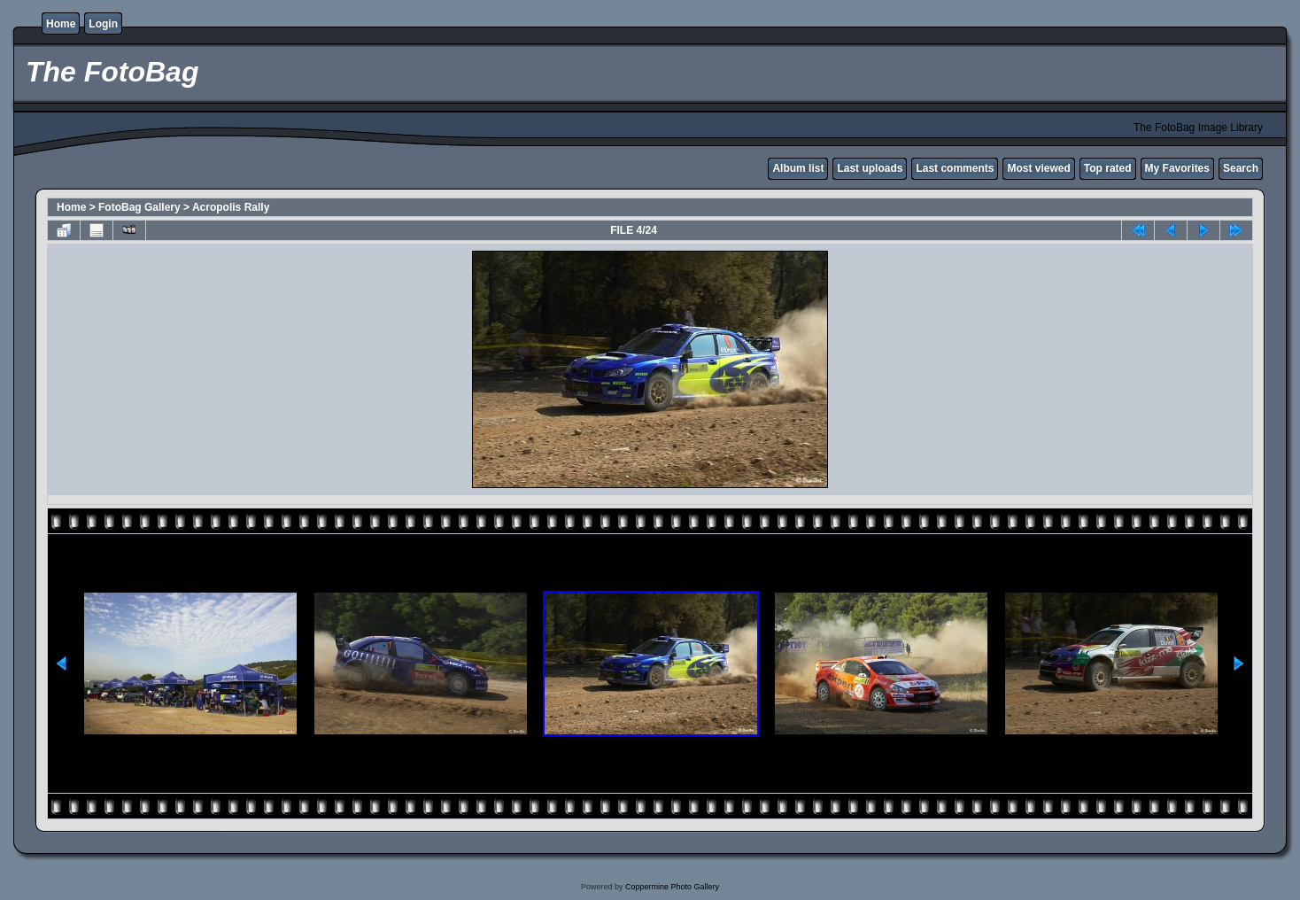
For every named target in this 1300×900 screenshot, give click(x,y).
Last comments (955, 168)
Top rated (1108, 168)
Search (1240, 168)
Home (60, 24)
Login (103, 24)
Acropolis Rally (230, 207)
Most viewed (1038, 168)
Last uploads (869, 168)
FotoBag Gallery (139, 207)
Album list (798, 168)
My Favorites (1177, 168)
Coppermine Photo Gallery (672, 886)
